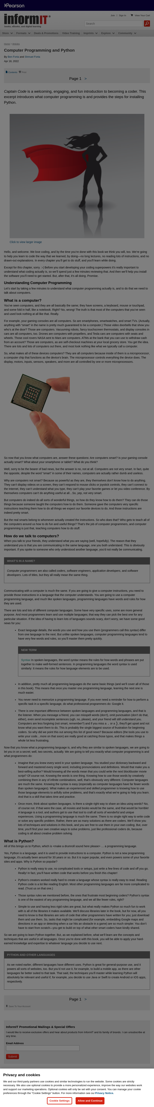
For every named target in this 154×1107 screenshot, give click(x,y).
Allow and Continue (90, 1100)
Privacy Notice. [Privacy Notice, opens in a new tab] (104, 1093)
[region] (77, 1088)
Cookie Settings (60, 1100)
